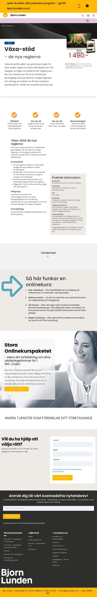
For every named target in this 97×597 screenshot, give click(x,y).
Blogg (30, 537)
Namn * (55, 450)
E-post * (56, 440)
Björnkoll (34, 532)
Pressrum (55, 542)
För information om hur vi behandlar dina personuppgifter (24, 523)
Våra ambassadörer (59, 549)
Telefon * (56, 460)
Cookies (55, 556)
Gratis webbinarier (34, 540)
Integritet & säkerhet (59, 553)
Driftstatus (56, 565)
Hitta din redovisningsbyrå (13, 554)
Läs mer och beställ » (16, 389)
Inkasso (6, 551)
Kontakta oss (61, 532)
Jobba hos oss (57, 546)
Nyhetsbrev (32, 549)
